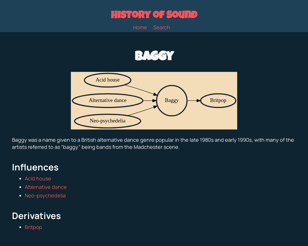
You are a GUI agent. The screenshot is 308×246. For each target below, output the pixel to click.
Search (161, 27)
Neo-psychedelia (45, 195)
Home (140, 27)
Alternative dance (46, 187)
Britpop (33, 227)
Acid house (38, 178)
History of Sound (154, 16)
